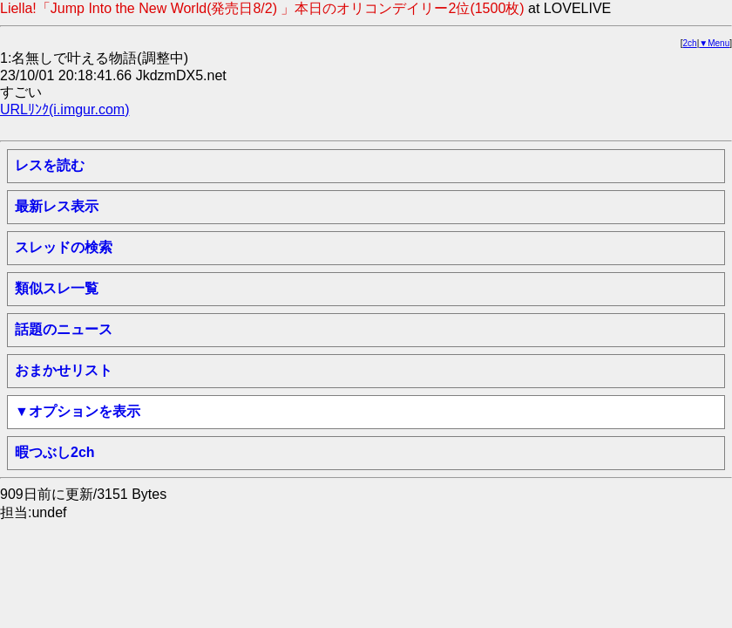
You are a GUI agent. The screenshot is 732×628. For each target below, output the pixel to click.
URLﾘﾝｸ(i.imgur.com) (64, 109)
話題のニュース (63, 329)
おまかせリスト (63, 370)
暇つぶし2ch (55, 452)
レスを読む (50, 165)
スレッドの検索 (63, 247)
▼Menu (714, 43)
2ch (690, 43)
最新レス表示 (56, 206)
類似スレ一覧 (56, 288)
